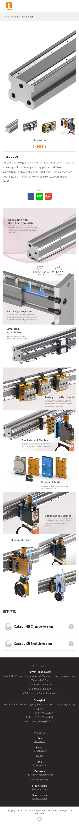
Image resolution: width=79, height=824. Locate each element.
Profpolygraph (39, 751)
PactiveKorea (39, 798)
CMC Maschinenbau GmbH (39, 774)
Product (15, 16)
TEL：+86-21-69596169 (39, 712)
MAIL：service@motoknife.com (40, 693)
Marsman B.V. (39, 789)
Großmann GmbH (39, 779)
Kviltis (39, 756)
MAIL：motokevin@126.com (39, 721)
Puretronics (39, 765)
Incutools (39, 741)
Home (6, 16)
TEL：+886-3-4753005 (39, 684)
